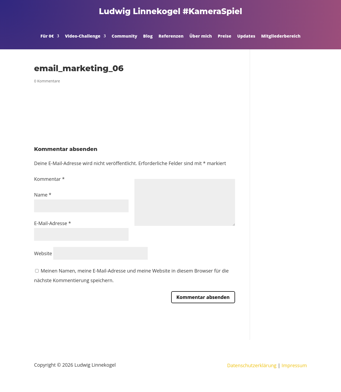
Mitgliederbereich (281, 36)
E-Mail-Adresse (52, 223)
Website (43, 253)
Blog (148, 36)
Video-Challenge (82, 36)
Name (42, 194)
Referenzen (170, 36)
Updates (246, 36)
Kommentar (49, 179)
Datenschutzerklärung (251, 365)
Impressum (294, 365)
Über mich (201, 36)
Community (124, 36)
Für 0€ (47, 36)
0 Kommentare (47, 80)
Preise (224, 36)
